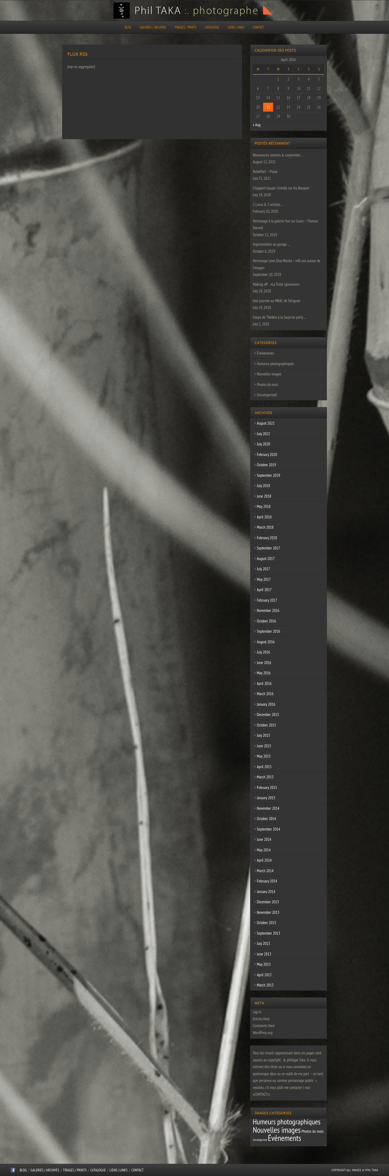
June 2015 (264, 745)
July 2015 (263, 735)
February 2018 (267, 537)
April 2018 (264, 516)
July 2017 (263, 568)
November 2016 (268, 610)
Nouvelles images (269, 374)
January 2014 (266, 891)
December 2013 (268, 901)
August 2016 (266, 641)
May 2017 (264, 579)
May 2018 (264, 506)
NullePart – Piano (265, 171)
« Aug (257, 124)
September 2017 (268, 548)
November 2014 (268, 808)
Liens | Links (236, 27)
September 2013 (268, 933)
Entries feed (261, 1018)
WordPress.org (263, 1032)
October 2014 (266, 818)
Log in (257, 1011)
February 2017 (267, 600)
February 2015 (267, 787)
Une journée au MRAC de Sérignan (276, 300)
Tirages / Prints (186, 27)
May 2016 (264, 672)
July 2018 (263, 485)
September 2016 (268, 631)
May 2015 (264, 756)
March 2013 (265, 985)
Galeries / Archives (153, 27)
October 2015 (266, 725)
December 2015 (268, 714)
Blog (128, 27)
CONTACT (258, 27)
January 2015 (266, 797)
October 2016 (266, 621)
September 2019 (268, 475)
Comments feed (263, 1025)
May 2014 (264, 849)
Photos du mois (267, 384)
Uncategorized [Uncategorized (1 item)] (260, 1140)
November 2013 (268, 912)
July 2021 (263, 433)
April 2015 (264, 766)
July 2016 (263, 652)
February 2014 (267, 881)
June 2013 (264, 954)
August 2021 (266, 423)
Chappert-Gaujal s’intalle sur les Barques (281, 188)
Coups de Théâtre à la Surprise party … (280, 317)
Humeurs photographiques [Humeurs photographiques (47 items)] (287, 1122)
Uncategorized (267, 394)
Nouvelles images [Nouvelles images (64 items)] (277, 1130)
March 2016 (265, 693)
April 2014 (264, 860)
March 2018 (265, 527)
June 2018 (264, 496)
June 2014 (264, 839)
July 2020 (263, 444)
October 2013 (266, 922)
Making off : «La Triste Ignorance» (276, 284)
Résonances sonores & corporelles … (278, 155)
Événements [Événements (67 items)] (284, 1138)
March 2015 (265, 776)
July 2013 (263, 943)
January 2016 (266, 704)
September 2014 (268, 829)
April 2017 (264, 589)
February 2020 (267, 454)
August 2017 (266, 558)
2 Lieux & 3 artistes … (268, 204)
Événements (265, 353)
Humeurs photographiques (275, 363)
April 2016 (264, 683)
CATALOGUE (212, 27)
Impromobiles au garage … (271, 244)
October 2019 (266, 464)
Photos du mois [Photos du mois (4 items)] (312, 1131)
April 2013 (264, 974)
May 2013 (264, 964)
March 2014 (265, 870)
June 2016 (264, 662)
